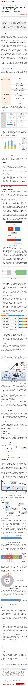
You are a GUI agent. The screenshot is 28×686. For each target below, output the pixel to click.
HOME (1, 4)
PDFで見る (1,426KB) (23, 14)
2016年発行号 (3, 5)
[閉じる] (26, 672)
